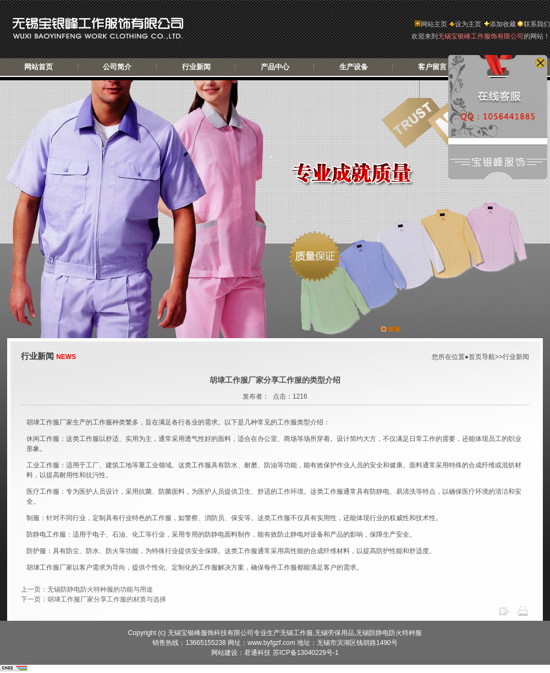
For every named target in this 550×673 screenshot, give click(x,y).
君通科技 (258, 653)
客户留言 (432, 67)
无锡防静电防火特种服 (389, 633)
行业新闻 (196, 67)
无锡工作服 (296, 633)
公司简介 (117, 67)
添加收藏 (499, 24)
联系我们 (534, 24)
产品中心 (275, 67)
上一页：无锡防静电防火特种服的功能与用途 (87, 589)
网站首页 (38, 67)
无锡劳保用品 (334, 633)
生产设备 (353, 67)
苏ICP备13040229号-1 (306, 653)
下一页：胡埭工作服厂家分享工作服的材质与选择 (93, 599)
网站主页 (431, 24)
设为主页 (465, 24)
